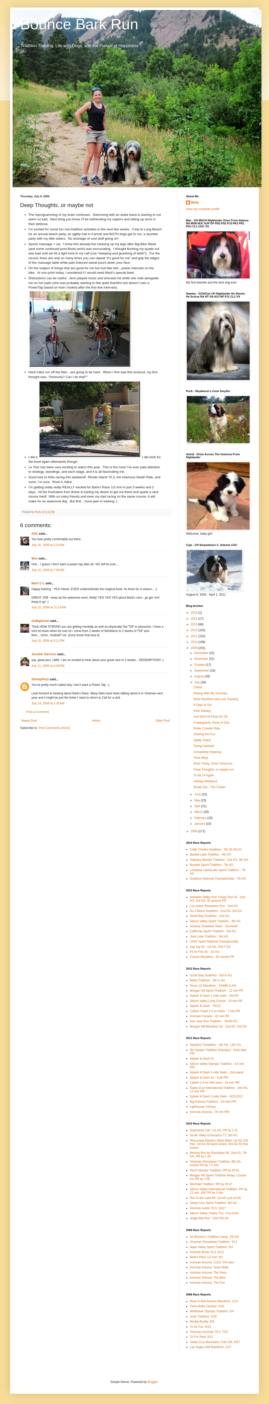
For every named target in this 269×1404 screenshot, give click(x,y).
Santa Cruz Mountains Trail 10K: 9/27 (215, 1342)
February (200, 818)
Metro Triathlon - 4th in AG (207, 980)
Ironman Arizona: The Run (207, 1282)
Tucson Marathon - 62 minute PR (212, 957)
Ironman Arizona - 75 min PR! (209, 1112)
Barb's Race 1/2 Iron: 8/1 (206, 1257)
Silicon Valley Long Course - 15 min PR (216, 1001)
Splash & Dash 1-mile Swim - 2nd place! (217, 1072)
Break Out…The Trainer (210, 787)
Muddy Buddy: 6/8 (202, 1321)
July (197, 682)
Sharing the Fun (204, 734)
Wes (34, 558)
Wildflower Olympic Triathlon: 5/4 (212, 1311)
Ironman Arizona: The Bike (207, 1277)
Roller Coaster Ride (207, 728)
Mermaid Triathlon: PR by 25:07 (211, 1184)
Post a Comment (37, 712)
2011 (194, 636)
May (197, 800)
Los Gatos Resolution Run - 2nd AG (214, 906)
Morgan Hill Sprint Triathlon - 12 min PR (216, 990)
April (197, 806)
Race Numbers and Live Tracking (216, 699)
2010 (194, 642)
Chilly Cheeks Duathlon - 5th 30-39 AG (216, 849)
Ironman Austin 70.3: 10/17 (208, 1208)
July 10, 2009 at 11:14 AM (48, 607)
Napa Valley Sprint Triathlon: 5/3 (211, 1247)
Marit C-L (37, 583)
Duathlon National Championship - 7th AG (218, 878)
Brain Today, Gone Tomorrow (213, 763)
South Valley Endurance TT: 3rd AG (213, 1135)
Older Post (162, 720)
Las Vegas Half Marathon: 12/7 (210, 1347)
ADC (34, 533)
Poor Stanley (202, 711)
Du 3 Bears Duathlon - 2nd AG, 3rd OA (216, 911)
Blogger (152, 1382)
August (199, 676)
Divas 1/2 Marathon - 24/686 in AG (213, 985)
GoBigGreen (40, 621)
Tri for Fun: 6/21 (200, 1327)
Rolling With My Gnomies (211, 693)
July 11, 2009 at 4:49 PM (47, 666)
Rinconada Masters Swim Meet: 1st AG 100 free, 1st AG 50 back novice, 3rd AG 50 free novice (219, 1144)
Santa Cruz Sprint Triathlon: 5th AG (213, 1203)
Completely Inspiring (207, 752)
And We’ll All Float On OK (211, 716)
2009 (194, 648)
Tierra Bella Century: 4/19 (207, 1306)
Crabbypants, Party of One (211, 722)
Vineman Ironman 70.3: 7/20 (209, 1332)
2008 (194, 831)
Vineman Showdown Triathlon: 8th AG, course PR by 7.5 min (215, 1163)
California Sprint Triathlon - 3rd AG (213, 931)
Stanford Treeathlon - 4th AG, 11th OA (215, 1045)
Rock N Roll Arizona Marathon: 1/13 (214, 1301)
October (200, 665)
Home (96, 720)
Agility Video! (202, 740)
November (201, 659)
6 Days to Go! (203, 705)
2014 (194, 618)
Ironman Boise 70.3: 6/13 (206, 1252)
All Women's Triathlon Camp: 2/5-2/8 (214, 1237)
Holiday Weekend (205, 781)
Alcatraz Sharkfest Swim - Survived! (214, 926)
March (199, 812)
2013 (194, 624)
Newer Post (29, 720)
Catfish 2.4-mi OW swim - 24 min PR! (215, 1082)
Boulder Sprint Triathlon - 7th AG (211, 865)
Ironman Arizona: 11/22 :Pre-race (212, 1262)
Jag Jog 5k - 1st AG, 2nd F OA (210, 947)
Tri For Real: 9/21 (201, 1337)
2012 (194, 630)
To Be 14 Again (204, 775)
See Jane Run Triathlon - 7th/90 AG (213, 1021)
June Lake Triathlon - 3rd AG (209, 936)
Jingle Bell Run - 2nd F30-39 (209, 1218)
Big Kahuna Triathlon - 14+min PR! (213, 1101)
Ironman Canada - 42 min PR (209, 1016)
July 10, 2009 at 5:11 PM (47, 640)
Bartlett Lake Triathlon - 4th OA (210, 854)
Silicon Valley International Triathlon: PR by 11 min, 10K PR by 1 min (218, 1190)
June (198, 794)
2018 (194, 612)
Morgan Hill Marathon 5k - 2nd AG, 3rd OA (218, 1026)
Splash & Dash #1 (202, 1058)
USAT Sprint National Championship (214, 941)
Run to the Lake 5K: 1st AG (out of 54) (215, 1198)
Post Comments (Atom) (54, 728)
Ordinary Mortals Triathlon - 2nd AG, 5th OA (219, 860)
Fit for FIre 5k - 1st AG (204, 952)
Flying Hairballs (204, 746)
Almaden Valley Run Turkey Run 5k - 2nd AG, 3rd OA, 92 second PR (217, 898)
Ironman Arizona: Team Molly (209, 1267)
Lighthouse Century (203, 1106)
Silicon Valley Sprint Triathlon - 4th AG (215, 921)
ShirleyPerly (40, 679)
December (201, 653)
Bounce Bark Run (79, 24)
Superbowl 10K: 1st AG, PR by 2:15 (214, 1130)
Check (198, 687)
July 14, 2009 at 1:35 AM (47, 703)
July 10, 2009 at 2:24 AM (47, 545)
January (200, 823)
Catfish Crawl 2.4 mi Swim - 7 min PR (215, 1011)
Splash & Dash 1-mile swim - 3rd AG (214, 995)
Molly (195, 202)
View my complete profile (202, 209)
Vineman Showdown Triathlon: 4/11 (213, 1242)
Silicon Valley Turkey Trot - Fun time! (214, 1213)
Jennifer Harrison (43, 654)
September (202, 670)
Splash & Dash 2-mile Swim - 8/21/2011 (216, 1096)
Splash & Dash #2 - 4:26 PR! (209, 1077)
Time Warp (201, 758)
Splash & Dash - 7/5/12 (205, 1006)
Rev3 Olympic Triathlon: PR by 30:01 (214, 1170)
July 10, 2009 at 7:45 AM (47, 570)
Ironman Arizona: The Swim (208, 1272)
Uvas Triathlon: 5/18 (203, 1316)
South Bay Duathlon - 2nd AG (209, 916)
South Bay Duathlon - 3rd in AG (211, 975)
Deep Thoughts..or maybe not (214, 769)
